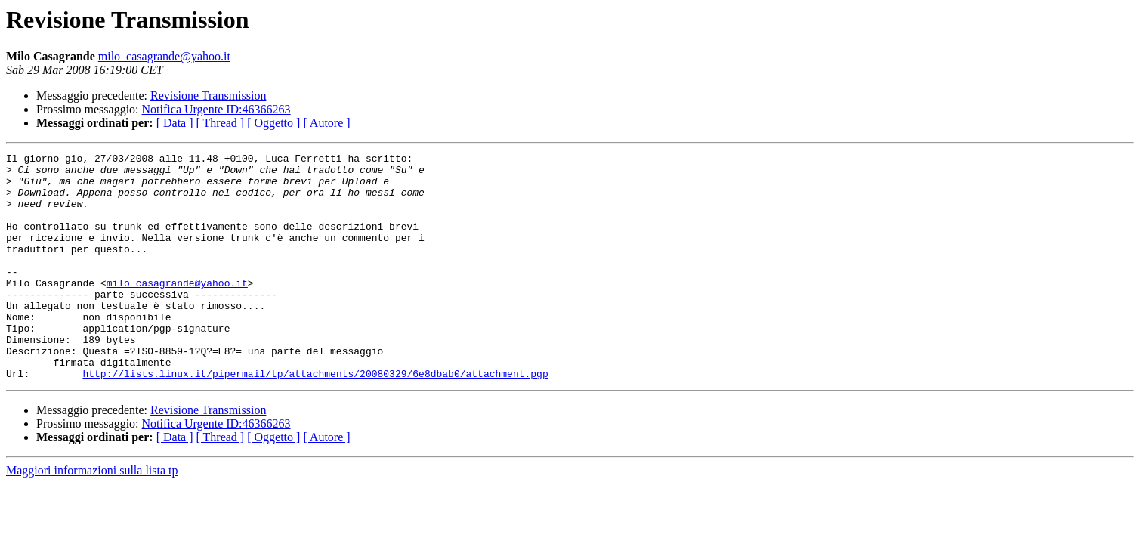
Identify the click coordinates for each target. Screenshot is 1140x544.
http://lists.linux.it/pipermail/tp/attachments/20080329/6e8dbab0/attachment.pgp (315, 418)
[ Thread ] (220, 122)
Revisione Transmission (208, 95)
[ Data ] (174, 122)
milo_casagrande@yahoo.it (164, 56)
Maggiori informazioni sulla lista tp (92, 515)
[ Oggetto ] (273, 122)
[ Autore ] (326, 122)
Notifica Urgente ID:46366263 (216, 109)
